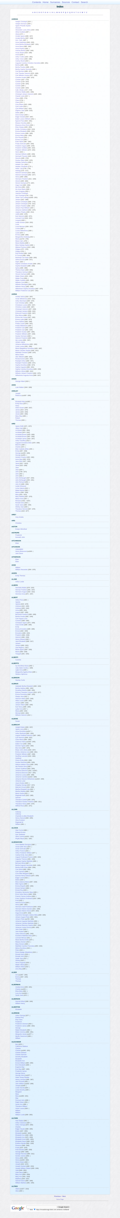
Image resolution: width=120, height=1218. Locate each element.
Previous (57, 1196)
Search (84, 2)
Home (46, 2)
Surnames (55, 2)
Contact (75, 2)
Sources (66, 2)
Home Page (60, 1199)
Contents (36, 2)
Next (64, 1196)
